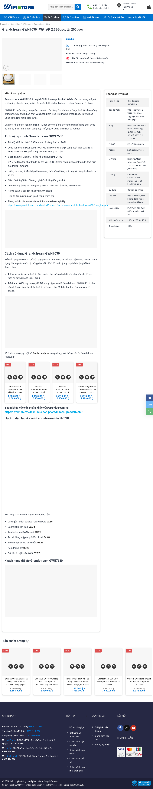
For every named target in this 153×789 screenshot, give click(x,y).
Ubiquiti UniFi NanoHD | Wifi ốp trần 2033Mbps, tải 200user (139, 682)
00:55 (50, 521)
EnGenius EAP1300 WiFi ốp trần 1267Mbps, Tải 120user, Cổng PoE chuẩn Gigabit (47, 682)
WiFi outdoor (71, 17)
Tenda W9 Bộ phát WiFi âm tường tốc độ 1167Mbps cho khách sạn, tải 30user (77, 682)
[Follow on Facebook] (120, 728)
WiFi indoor (51, 17)
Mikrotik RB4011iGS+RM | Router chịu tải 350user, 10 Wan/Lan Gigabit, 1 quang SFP (63, 389)
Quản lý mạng (91, 17)
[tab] (15, 94)
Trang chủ (4, 24)
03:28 (38, 532)
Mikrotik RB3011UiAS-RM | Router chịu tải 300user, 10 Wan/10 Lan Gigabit (39, 389)
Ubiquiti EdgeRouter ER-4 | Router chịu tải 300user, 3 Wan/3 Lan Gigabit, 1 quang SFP (87, 389)
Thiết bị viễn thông (114, 17)
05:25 (40, 542)
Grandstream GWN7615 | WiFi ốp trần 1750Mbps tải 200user (108, 682)
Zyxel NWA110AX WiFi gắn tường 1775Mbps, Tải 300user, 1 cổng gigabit (16, 682)
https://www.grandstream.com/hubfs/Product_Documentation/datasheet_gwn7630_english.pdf (58, 205)
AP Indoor (27, 24)
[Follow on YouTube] (133, 728)
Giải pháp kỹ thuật (136, 17)
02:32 (32, 526)
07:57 (37, 553)
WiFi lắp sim (11, 17)
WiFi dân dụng (31, 17)
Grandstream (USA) (42, 24)
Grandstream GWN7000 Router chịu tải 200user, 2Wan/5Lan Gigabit (15, 389)
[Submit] (78, 7)
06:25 (26, 548)
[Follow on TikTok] (127, 728)
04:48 (47, 537)
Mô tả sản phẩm (15, 93)
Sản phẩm (15, 24)
